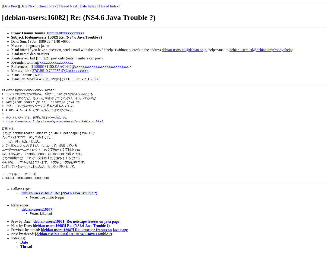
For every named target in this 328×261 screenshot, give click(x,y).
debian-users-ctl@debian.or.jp (184, 50)
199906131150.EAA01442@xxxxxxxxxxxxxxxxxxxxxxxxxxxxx (80, 67)
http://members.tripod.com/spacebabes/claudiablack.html (54, 125)
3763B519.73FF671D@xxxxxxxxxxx (60, 71)
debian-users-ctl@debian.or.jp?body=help (260, 50)
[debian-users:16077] (37, 218)
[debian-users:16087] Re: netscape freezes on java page (84, 238)
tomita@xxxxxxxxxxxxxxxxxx (50, 62)
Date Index (88, 6)
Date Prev (10, 6)
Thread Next (68, 6)
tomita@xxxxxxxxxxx (65, 33)
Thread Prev (47, 6)
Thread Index (108, 6)
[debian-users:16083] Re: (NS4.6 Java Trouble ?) (58, 202)
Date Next (27, 6)
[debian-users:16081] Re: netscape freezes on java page (75, 230)
